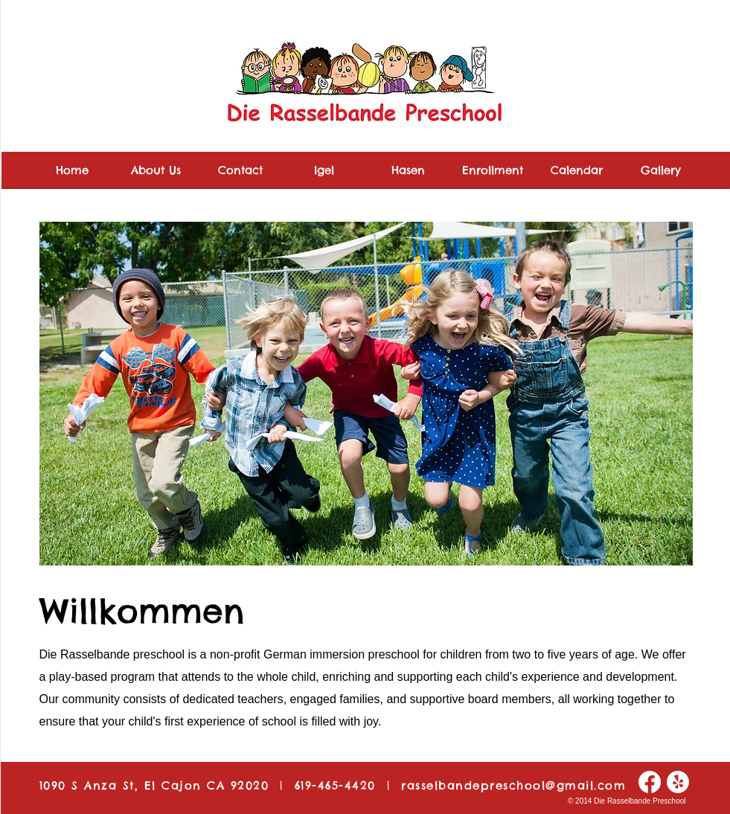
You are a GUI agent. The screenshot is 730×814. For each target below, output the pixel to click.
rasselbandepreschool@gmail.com (513, 785)
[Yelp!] (678, 782)
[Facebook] (649, 782)
